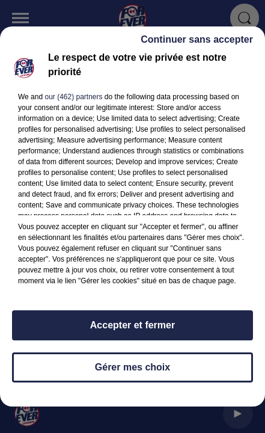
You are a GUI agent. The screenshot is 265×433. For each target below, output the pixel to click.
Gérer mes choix (132, 372)
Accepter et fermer (132, 330)
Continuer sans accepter (197, 45)
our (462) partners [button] (73, 102)
